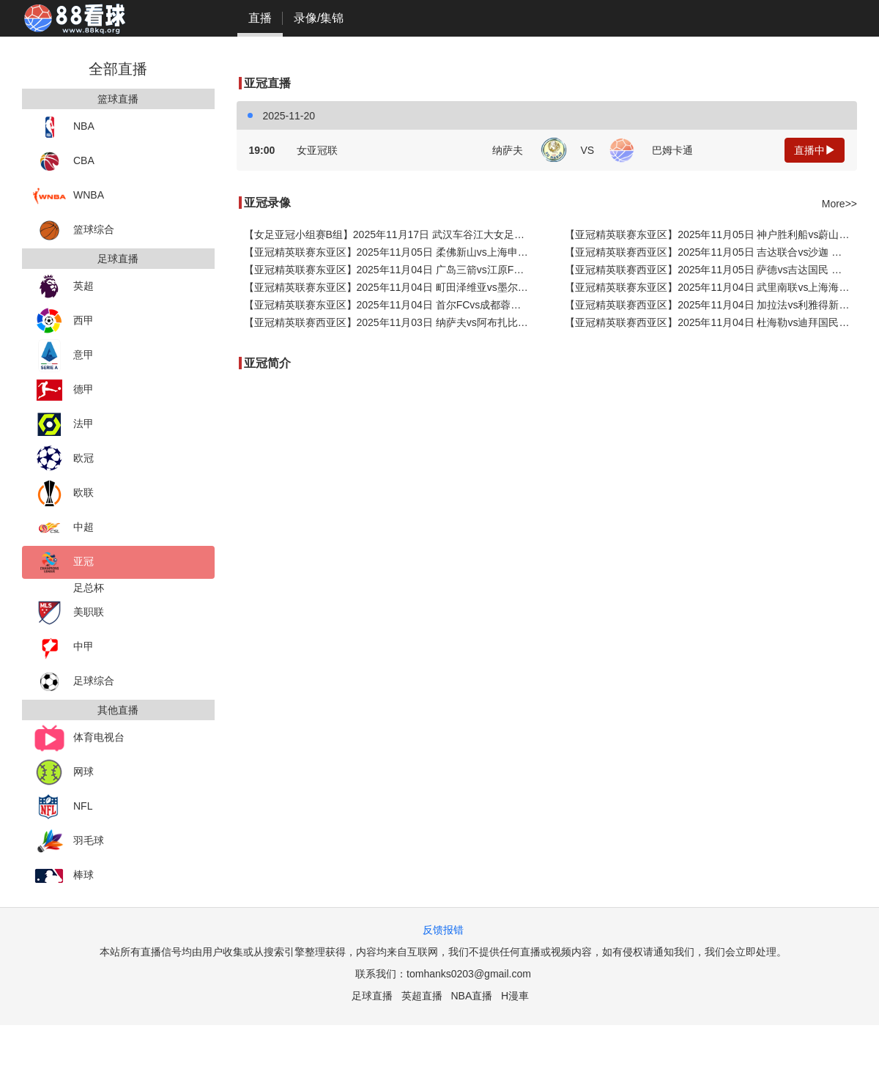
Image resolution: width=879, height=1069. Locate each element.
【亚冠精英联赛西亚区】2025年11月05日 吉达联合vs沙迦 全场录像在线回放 (711, 252)
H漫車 (515, 996)
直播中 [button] (814, 150)
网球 (63, 772)
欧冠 (63, 459)
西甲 (63, 321)
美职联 (68, 612)
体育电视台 (79, 738)
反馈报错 (443, 930)
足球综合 (73, 681)
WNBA (68, 196)
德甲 (63, 390)
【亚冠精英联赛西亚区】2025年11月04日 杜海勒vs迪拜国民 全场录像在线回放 (711, 322)
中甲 (63, 647)
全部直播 (118, 69)
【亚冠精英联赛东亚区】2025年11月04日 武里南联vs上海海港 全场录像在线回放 (711, 287)
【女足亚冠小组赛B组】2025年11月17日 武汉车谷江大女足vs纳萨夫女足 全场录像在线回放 (390, 234)
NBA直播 (471, 996)
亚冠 (63, 562)
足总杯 (88, 587)
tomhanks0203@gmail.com (469, 974)
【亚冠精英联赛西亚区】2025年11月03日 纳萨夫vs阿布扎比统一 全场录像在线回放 (390, 322)
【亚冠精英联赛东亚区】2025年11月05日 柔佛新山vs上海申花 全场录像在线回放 (390, 252)
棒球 (63, 875)
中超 (63, 527)
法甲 (63, 424)
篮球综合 (73, 230)
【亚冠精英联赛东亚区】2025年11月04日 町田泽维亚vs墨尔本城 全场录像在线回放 (390, 287)
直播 (260, 18)
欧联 (63, 493)
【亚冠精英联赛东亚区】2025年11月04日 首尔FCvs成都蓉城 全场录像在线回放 (390, 305)
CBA (63, 161)
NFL (62, 807)
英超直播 (421, 996)
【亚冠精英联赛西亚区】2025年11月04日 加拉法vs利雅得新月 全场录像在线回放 (711, 305)
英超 (63, 286)
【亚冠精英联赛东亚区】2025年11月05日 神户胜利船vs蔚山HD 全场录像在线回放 (711, 234)
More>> (839, 204)
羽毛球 (68, 841)
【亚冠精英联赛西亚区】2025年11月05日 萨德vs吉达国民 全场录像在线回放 (711, 269)
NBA (63, 127)
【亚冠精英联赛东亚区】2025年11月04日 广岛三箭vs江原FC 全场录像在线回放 (390, 269)
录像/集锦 (319, 18)
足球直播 (372, 996)
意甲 (63, 355)
